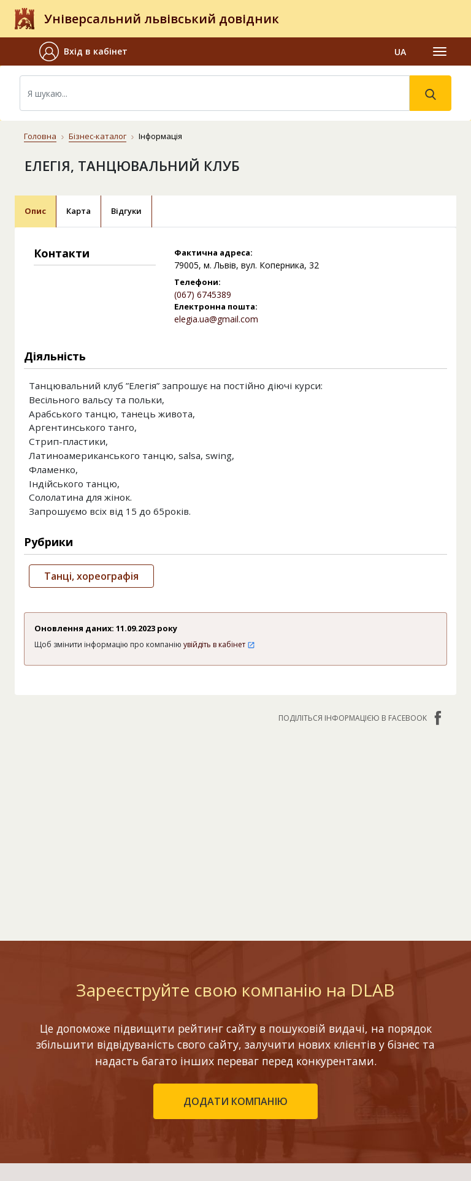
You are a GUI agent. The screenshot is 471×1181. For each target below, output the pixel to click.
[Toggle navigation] (439, 51)
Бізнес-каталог (97, 136)
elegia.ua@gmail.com (216, 319)
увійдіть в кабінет (219, 644)
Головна (40, 136)
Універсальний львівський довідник (161, 18)
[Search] (215, 93)
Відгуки (126, 210)
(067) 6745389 (202, 294)
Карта (78, 210)
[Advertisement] (235, 825)
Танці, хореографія (91, 576)
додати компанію (235, 1101)
